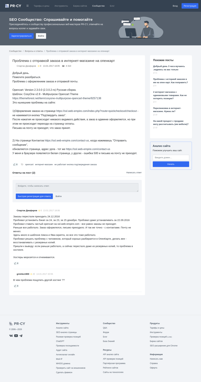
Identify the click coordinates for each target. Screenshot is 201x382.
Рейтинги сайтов (110, 368)
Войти (41, 36)
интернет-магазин (44, 164)
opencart (29, 164)
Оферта (153, 368)
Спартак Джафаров (26, 66)
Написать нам (156, 359)
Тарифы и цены (41, 6)
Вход (175, 6)
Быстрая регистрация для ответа (34, 196)
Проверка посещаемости (67, 346)
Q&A (105, 328)
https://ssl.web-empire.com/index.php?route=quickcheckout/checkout (96, 111)
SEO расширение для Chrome (164, 346)
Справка (154, 363)
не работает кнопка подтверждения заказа (75, 164)
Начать (170, 164)
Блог (112, 6)
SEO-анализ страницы (66, 332)
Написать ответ (134, 172)
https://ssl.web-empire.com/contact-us (67, 140)
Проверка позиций (161, 337)
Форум (106, 332)
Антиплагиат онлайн (65, 354)
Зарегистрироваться (21, 36)
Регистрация (190, 6)
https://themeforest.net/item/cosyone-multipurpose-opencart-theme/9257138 (57, 98)
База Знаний (109, 341)
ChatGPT (60, 341)
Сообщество (98, 6)
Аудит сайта (61, 350)
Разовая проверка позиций (68, 337)
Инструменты (61, 6)
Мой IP (59, 359)
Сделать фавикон (64, 372)
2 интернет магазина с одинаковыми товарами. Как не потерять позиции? (170, 95)
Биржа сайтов (80, 6)
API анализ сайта (111, 354)
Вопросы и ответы (34, 51)
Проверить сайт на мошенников (70, 368)
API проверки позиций (113, 359)
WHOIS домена (63, 363)
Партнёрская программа (114, 363)
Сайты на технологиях (113, 372)
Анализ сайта (161, 146)
